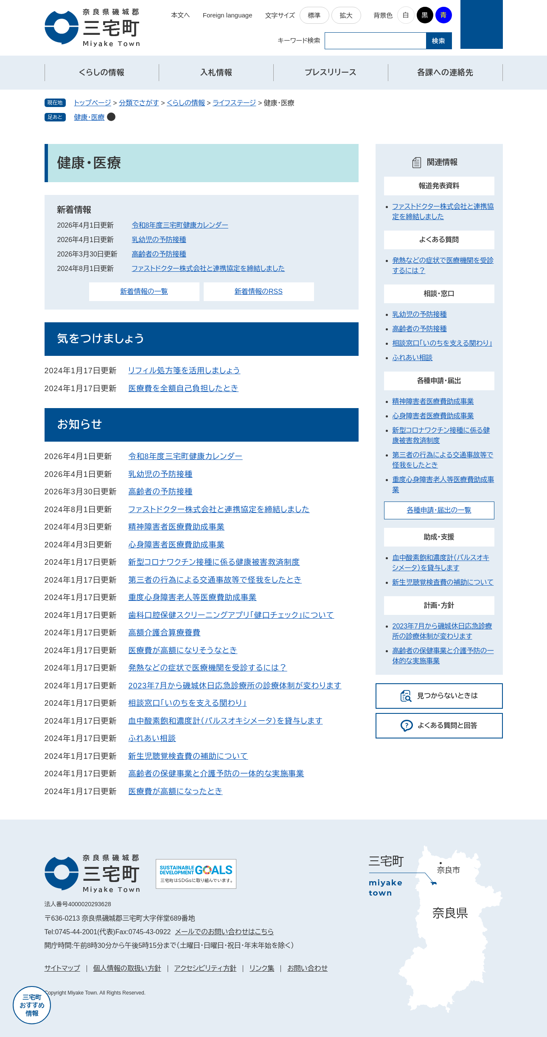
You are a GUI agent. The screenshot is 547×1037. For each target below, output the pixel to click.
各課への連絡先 (445, 72)
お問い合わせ (307, 968)
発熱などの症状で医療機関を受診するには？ (208, 668)
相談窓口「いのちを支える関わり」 (188, 703)
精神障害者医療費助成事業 (177, 527)
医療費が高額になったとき (176, 791)
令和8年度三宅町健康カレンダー (180, 225)
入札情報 (216, 72)
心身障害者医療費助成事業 (177, 545)
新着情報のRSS (259, 291)
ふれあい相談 (152, 738)
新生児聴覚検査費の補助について (188, 756)
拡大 (346, 15)
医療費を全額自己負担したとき (184, 388)
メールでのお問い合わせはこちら (224, 932)
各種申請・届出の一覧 (439, 510)
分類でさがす (139, 103)
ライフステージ (234, 103)
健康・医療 (89, 117)
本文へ (180, 15)
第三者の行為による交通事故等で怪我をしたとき (215, 580)
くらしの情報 (102, 72)
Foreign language (227, 15)
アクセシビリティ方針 (205, 968)
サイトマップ (62, 968)
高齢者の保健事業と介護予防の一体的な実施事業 (216, 773)
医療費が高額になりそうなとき (183, 650)
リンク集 (262, 968)
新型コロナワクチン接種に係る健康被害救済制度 (214, 562)
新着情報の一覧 (144, 291)
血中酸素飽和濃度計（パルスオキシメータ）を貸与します (226, 721)
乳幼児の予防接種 (159, 239)
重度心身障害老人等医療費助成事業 (193, 597)
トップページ (92, 103)
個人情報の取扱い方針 (127, 968)
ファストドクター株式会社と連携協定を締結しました (208, 268)
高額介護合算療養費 (165, 632)
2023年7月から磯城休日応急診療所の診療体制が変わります (235, 686)
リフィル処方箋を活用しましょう (185, 370)
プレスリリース (330, 72)
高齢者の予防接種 (159, 254)
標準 (314, 15)
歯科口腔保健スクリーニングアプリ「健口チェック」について (231, 615)
